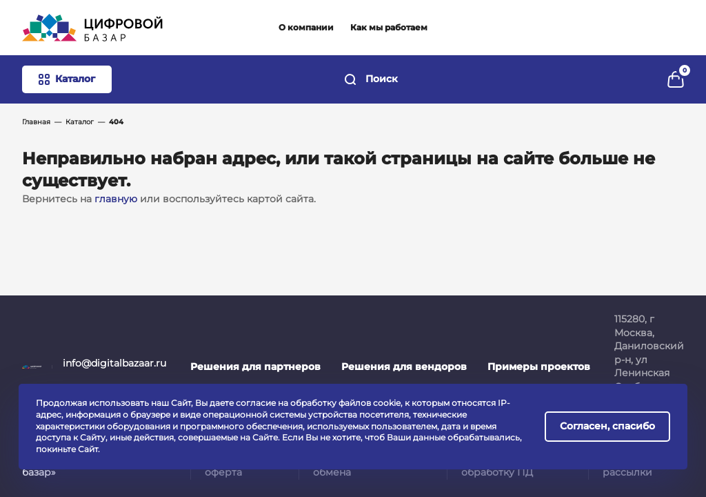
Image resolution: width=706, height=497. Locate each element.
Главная (36, 121)
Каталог (79, 121)
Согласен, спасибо (607, 426)
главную (115, 199)
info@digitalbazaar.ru (114, 363)
